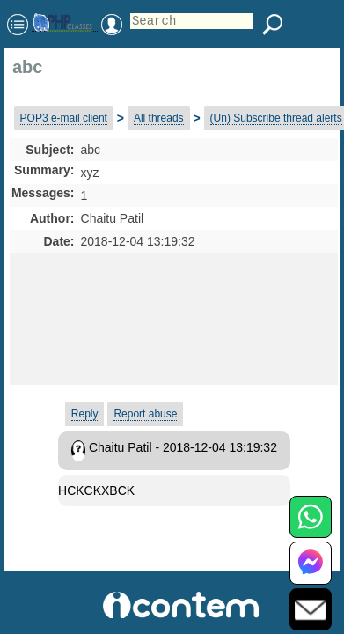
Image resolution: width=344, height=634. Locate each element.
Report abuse (145, 414)
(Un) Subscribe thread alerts (276, 118)
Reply (85, 414)
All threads (159, 118)
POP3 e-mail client (63, 118)
